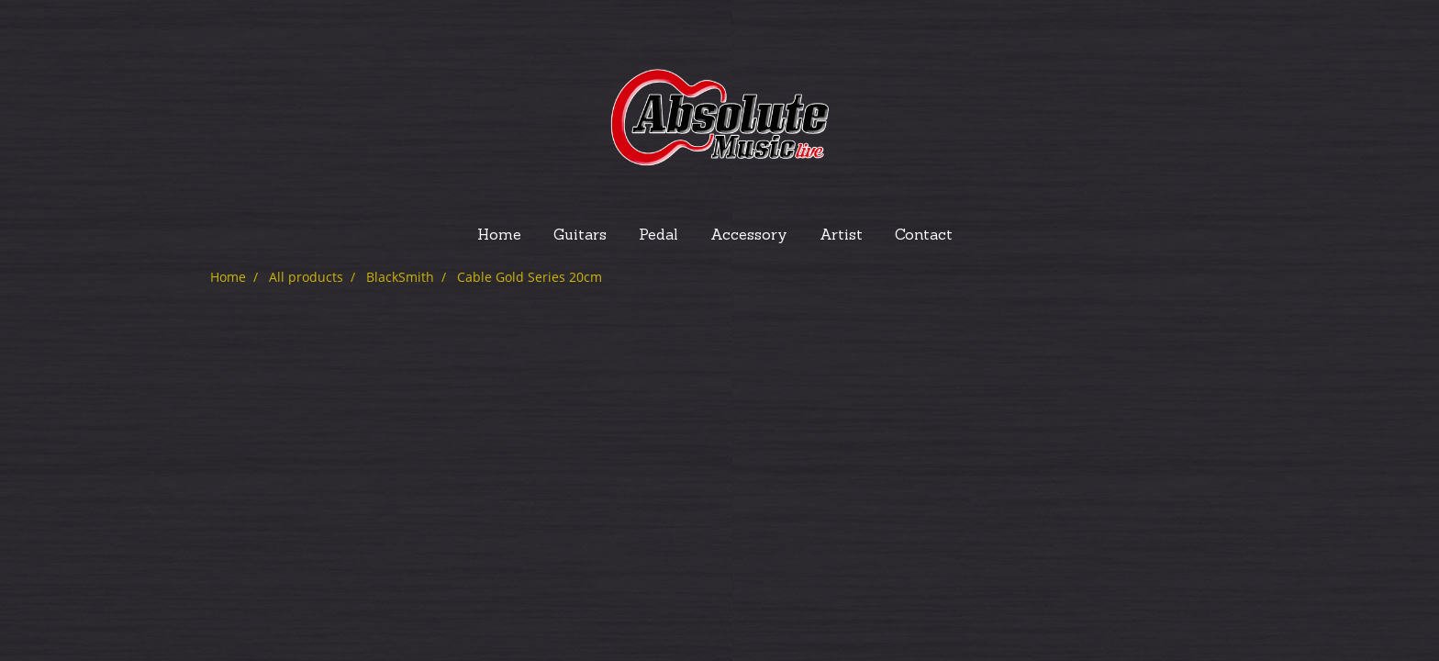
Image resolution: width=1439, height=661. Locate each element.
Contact (924, 236)
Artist (841, 236)
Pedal (658, 236)
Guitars (580, 236)
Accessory (748, 236)
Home (499, 236)
